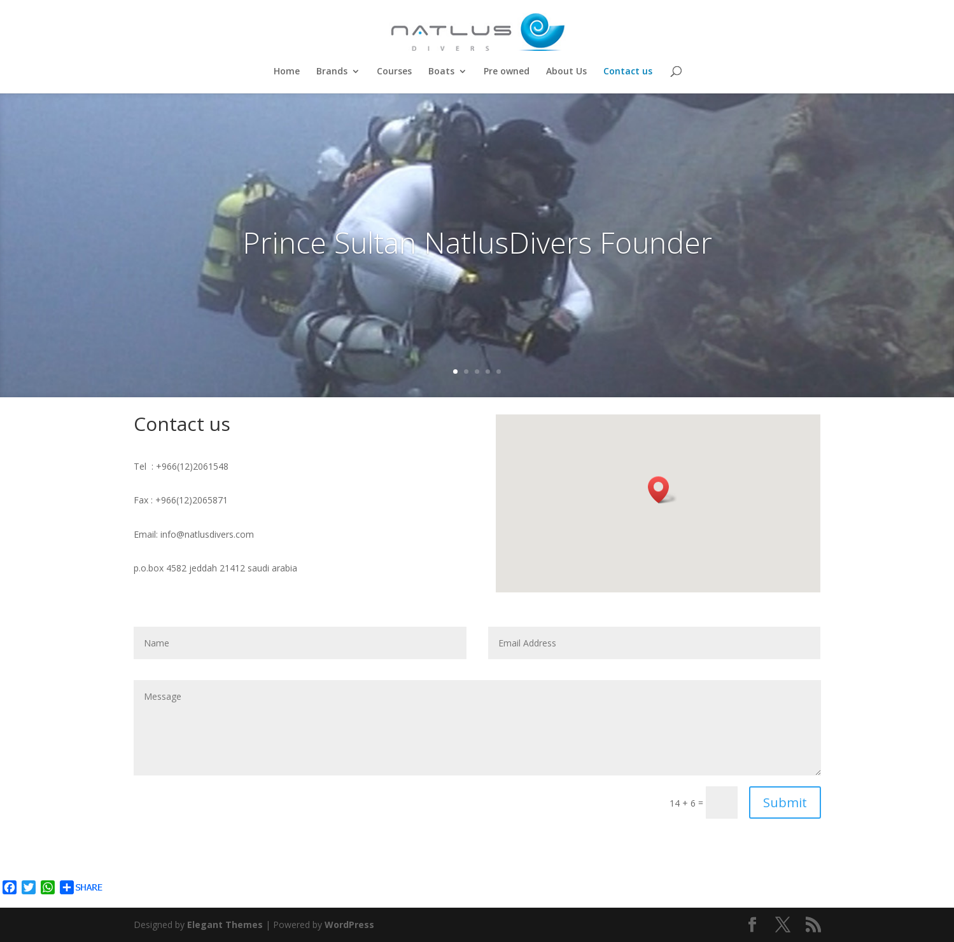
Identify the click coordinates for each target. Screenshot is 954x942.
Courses (394, 72)
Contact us (627, 72)
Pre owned (507, 72)
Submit (785, 802)
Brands (331, 72)
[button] (662, 489)
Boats (441, 72)
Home (287, 72)
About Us (566, 72)
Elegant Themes (225, 924)
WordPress (349, 924)
